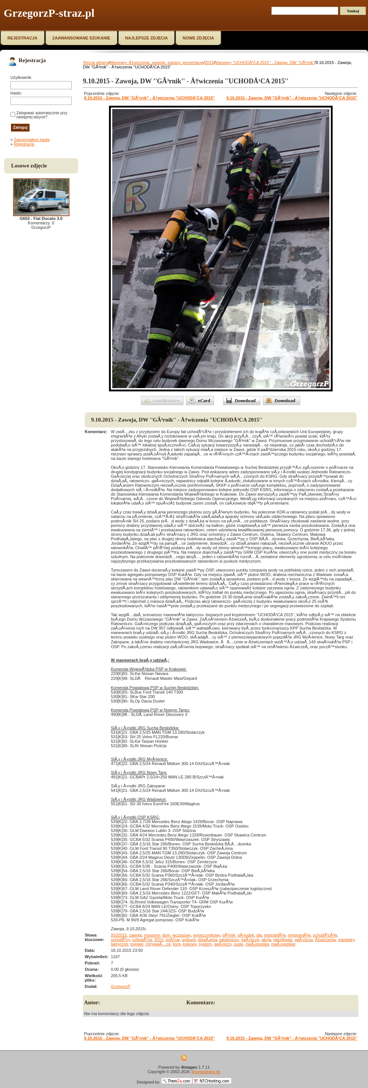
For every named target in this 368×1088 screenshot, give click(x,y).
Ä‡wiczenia (325, 939)
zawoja (135, 935)
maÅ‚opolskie (283, 944)
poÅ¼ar (173, 939)
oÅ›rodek (246, 935)
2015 (209, 62)
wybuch (189, 939)
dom (166, 935)
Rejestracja (24, 144)
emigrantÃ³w (299, 935)
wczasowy (181, 935)
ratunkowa (282, 939)
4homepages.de (205, 1071)
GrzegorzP (120, 986)
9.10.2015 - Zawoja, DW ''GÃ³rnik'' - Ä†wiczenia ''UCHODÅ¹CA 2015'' (149, 98)
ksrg (177, 944)
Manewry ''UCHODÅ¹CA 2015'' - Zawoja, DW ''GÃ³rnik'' (264, 62)
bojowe (136, 944)
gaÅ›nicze (250, 939)
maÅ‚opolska (257, 944)
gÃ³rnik (228, 935)
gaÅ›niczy (223, 944)
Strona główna (96, 62)
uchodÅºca (142, 939)
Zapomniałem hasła (31, 139)
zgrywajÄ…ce (158, 944)
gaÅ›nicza (303, 939)
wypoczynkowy (206, 935)
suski (238, 944)
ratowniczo (229, 939)
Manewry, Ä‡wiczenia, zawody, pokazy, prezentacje (156, 62)
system (205, 944)
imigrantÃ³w (274, 935)
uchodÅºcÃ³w (325, 935)
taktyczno (119, 944)
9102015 (119, 935)
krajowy (189, 944)
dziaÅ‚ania (207, 939)
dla (259, 935)
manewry (346, 939)
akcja (266, 939)
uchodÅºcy (120, 939)
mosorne (152, 935)
